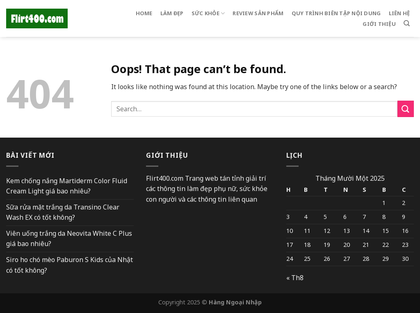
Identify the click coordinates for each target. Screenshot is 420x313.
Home (144, 13)
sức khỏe (208, 13)
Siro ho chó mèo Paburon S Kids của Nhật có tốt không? (69, 265)
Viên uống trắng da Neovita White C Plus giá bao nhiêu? (69, 239)
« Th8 (295, 277)
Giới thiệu (379, 24)
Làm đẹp (172, 13)
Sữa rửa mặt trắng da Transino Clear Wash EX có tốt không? (62, 212)
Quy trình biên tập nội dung (336, 13)
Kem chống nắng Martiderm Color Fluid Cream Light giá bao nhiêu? (66, 186)
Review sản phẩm (258, 13)
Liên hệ (399, 13)
